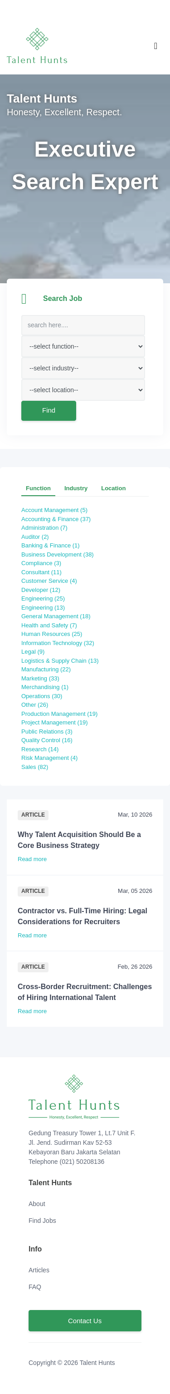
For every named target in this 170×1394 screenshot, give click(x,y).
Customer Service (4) (51, 580)
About (37, 1203)
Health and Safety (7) (51, 625)
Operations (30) (44, 696)
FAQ (35, 1287)
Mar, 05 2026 (135, 890)
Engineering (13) (45, 607)
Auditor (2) (37, 536)
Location (113, 488)
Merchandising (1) (47, 687)
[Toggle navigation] (155, 46)
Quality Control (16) (49, 740)
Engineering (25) (45, 598)
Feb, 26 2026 (134, 966)
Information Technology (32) (60, 643)
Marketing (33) (42, 678)
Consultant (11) (44, 572)
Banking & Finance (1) (53, 545)
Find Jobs (42, 1220)
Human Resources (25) (54, 634)
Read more (35, 859)
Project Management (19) (57, 722)
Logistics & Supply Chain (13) (62, 660)
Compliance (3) (43, 563)
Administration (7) (47, 527)
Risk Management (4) (52, 757)
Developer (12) (43, 589)
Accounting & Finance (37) (58, 519)
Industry (75, 488)
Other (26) (37, 704)
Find (48, 410)
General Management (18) (58, 616)
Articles (39, 1270)
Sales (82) (37, 766)
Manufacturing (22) (48, 669)
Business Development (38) (60, 554)
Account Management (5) (56, 510)
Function (38, 488)
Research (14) (42, 749)
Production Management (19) (62, 713)
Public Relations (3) (49, 731)
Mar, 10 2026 (135, 814)
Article (33, 815)
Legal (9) (35, 651)
